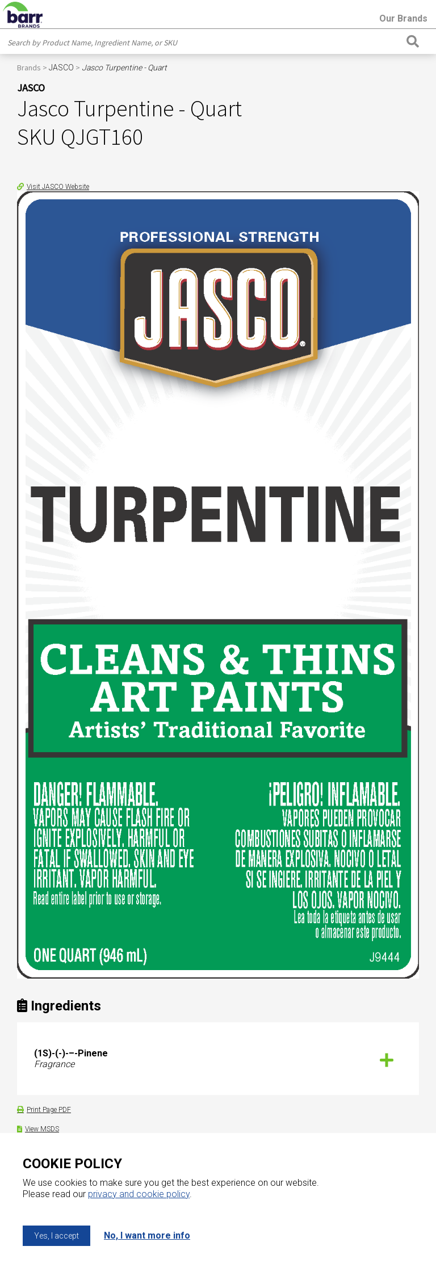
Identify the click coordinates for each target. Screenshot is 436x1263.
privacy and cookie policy (139, 1194)
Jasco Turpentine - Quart (124, 67)
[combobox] (204, 43)
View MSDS (42, 1129)
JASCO (61, 67)
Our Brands (403, 18)
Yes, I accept (56, 1235)
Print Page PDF (49, 1110)
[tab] (218, 1058)
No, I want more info (147, 1235)
